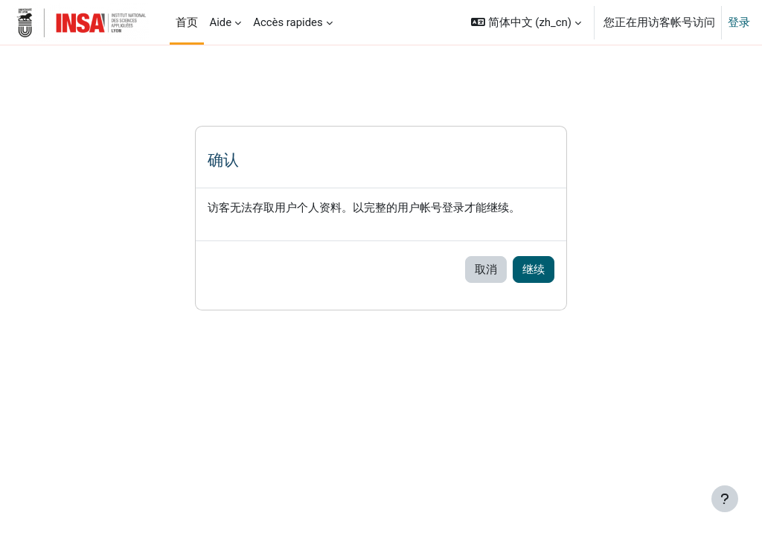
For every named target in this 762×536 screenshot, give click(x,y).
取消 (486, 269)
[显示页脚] (724, 498)
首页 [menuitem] (187, 22)
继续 (533, 269)
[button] (526, 22)
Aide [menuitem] (221, 22)
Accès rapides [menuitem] (288, 22)
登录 (739, 22)
